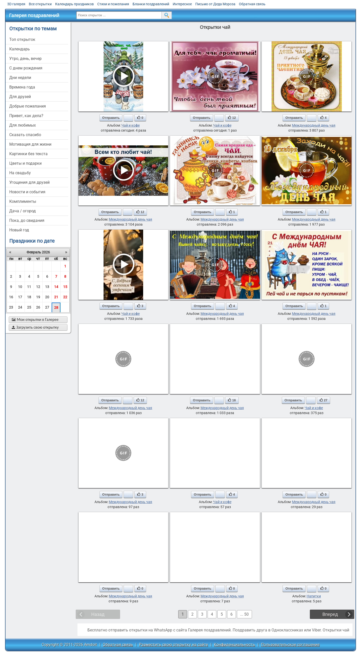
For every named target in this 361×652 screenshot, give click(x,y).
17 (20, 297)
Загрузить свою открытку (35, 327)
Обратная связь (252, 4)
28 (56, 308)
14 (56, 287)
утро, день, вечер (25, 58)
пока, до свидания (26, 220)
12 (38, 287)
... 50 (244, 614)
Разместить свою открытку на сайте (173, 644)
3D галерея (16, 4)
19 (38, 297)
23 (11, 307)
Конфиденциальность (234, 644)
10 (20, 287)
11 (29, 287)
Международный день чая (313, 125)
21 (56, 297)
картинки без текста (28, 153)
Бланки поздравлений (151, 4)
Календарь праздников (74, 4)
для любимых (22, 125)
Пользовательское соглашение (290, 644)
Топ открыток (22, 39)
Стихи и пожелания (113, 4)
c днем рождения (25, 68)
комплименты (22, 201)
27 (47, 307)
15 (65, 287)
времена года (22, 87)
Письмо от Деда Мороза (215, 4)
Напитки (314, 596)
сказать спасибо (25, 134)
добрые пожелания (27, 106)
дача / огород (22, 211)
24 (20, 307)
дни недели (20, 77)
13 (47, 287)
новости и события (27, 192)
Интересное (182, 4)
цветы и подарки (25, 163)
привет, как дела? (26, 115)
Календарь (19, 49)
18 (29, 297)
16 (11, 297)
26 (38, 307)
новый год (19, 230)
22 (65, 297)
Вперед (330, 614)
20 (47, 297)
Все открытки (40, 4)
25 (29, 307)
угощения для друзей (29, 182)
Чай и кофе (130, 125)
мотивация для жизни (30, 144)
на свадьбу (20, 172)
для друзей (20, 96)
